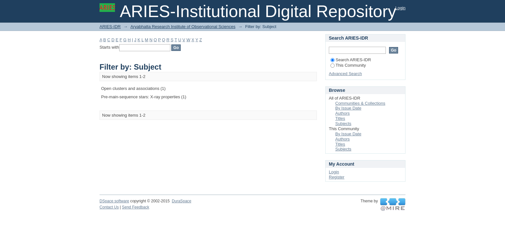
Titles (340, 118)
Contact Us (109, 207)
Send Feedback (135, 207)
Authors (342, 113)
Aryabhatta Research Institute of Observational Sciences (182, 26)
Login (400, 7)
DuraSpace (181, 201)
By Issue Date (348, 108)
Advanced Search (345, 73)
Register (336, 177)
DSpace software (114, 201)
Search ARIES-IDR (350, 59)
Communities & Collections (360, 103)
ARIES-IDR (110, 26)
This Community (348, 65)
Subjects (343, 123)
